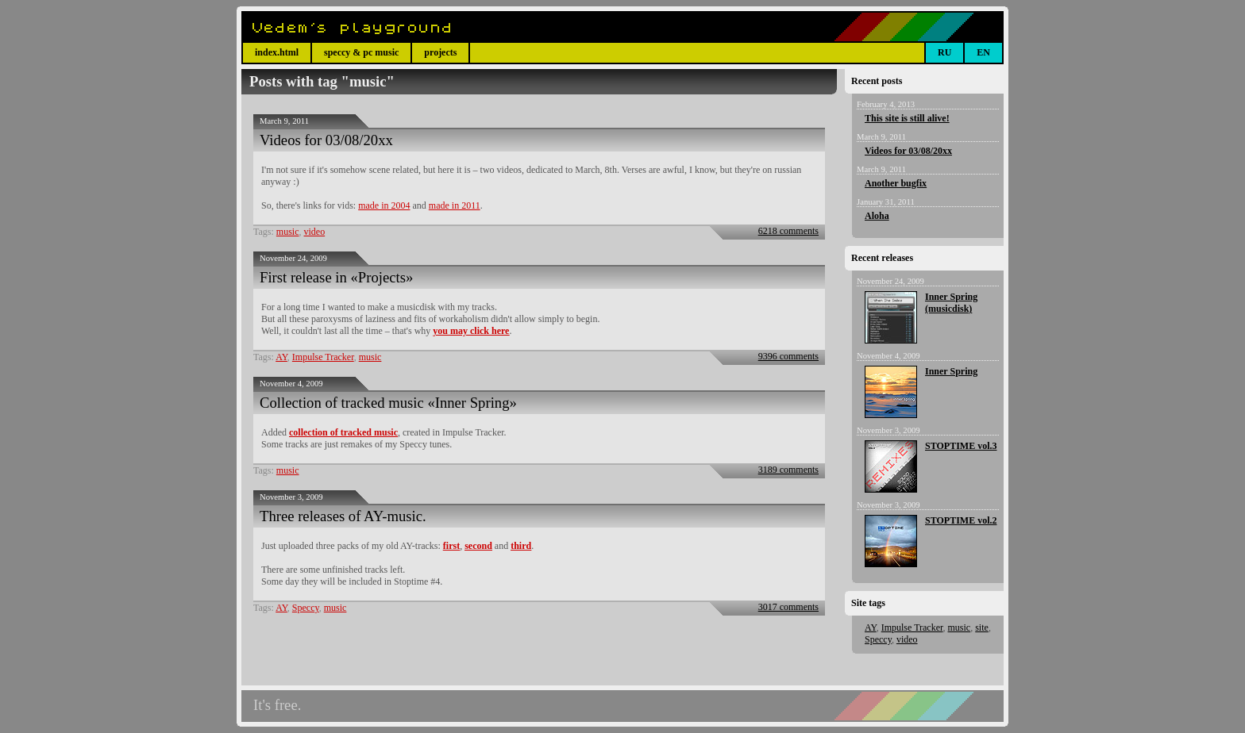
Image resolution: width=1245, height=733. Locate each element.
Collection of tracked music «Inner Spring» (388, 402)
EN (983, 52)
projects (440, 52)
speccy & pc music (361, 52)
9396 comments (788, 356)
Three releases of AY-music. (343, 516)
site (982, 627)
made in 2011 (454, 205)
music (287, 231)
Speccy (305, 607)
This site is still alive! (907, 118)
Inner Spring (951, 371)
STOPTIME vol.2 (960, 520)
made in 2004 (384, 205)
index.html (277, 52)
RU (944, 52)
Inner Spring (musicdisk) (951, 302)
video (315, 231)
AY (281, 357)
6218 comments (788, 230)
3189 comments (788, 469)
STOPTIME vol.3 (960, 445)
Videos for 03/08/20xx (326, 140)
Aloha (877, 215)
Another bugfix (896, 183)
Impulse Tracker (323, 357)
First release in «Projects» (336, 277)
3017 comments (788, 606)
